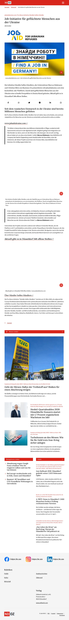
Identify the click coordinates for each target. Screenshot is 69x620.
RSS (49, 613)
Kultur (6, 578)
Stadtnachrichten (41, 574)
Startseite (7, 7)
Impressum (62, 615)
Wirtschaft (13, 7)
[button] (8, 103)
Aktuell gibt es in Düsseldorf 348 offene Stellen (28, 239)
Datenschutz (60, 613)
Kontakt (53, 613)
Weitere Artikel (13, 332)
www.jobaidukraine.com (15, 123)
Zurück (9, 323)
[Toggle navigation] (63, 3)
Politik (39, 459)
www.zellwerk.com (42, 603)
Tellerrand (39, 578)
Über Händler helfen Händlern (18, 295)
